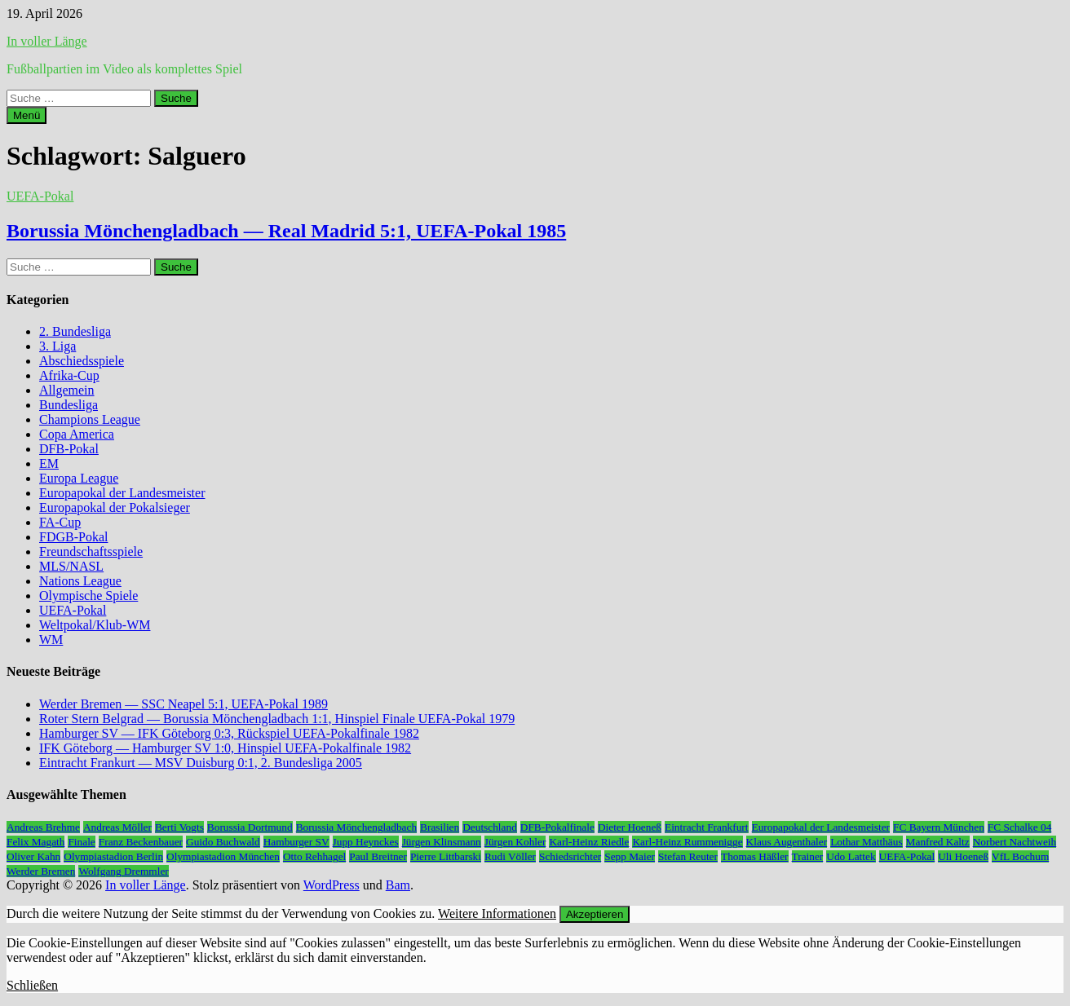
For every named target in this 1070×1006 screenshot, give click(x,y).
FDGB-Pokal (73, 537)
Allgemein (67, 390)
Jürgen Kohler (515, 842)
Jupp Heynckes (366, 842)
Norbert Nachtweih (1015, 842)
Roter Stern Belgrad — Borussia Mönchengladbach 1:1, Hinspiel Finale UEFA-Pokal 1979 (277, 719)
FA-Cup (60, 522)
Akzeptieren (594, 914)
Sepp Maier (629, 856)
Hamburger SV (296, 842)
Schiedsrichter (570, 856)
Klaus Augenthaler (787, 842)
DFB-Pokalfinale (557, 827)
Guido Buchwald (223, 842)
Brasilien (439, 827)
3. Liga (57, 346)
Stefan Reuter (688, 856)
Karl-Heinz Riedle (589, 842)
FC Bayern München (938, 827)
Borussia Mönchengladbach (356, 827)
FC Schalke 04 (1020, 827)
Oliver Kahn (33, 856)
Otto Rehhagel (314, 856)
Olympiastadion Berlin (113, 856)
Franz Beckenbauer (141, 842)
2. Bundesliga (75, 331)
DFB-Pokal (69, 449)
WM (51, 639)
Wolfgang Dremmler (123, 871)
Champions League (89, 419)
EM (49, 463)
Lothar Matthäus (866, 842)
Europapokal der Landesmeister (122, 493)
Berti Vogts (179, 827)
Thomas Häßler (755, 856)
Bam (398, 885)
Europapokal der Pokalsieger (114, 507)
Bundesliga (68, 405)
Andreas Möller (117, 827)
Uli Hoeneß (963, 856)
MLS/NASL (71, 566)
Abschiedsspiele (81, 361)
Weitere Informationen (497, 913)
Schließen (32, 985)
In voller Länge (47, 41)
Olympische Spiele (88, 595)
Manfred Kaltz (938, 842)
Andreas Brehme (43, 827)
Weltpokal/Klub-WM (94, 625)
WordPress (331, 885)
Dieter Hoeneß (629, 827)
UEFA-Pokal (40, 196)
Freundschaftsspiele (91, 551)
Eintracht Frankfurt (707, 827)
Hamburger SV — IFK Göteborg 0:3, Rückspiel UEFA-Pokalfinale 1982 (229, 733)
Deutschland (489, 827)
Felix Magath (35, 842)
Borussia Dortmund (250, 827)
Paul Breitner (378, 856)
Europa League (78, 478)
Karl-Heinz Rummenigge (687, 842)
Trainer (808, 856)
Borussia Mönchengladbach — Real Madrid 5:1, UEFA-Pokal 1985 (286, 230)
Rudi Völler (510, 856)
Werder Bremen (41, 871)
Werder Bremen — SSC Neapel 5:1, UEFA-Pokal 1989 (183, 704)
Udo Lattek (850, 856)
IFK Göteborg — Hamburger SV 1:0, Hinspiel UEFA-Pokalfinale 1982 (225, 748)
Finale (81, 842)
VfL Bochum (1020, 856)
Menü (26, 115)
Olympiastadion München (223, 856)
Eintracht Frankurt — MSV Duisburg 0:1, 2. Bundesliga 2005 (200, 763)
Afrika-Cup (69, 375)
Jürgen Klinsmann (441, 842)
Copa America (76, 434)
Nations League (80, 581)
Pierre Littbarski (445, 856)
